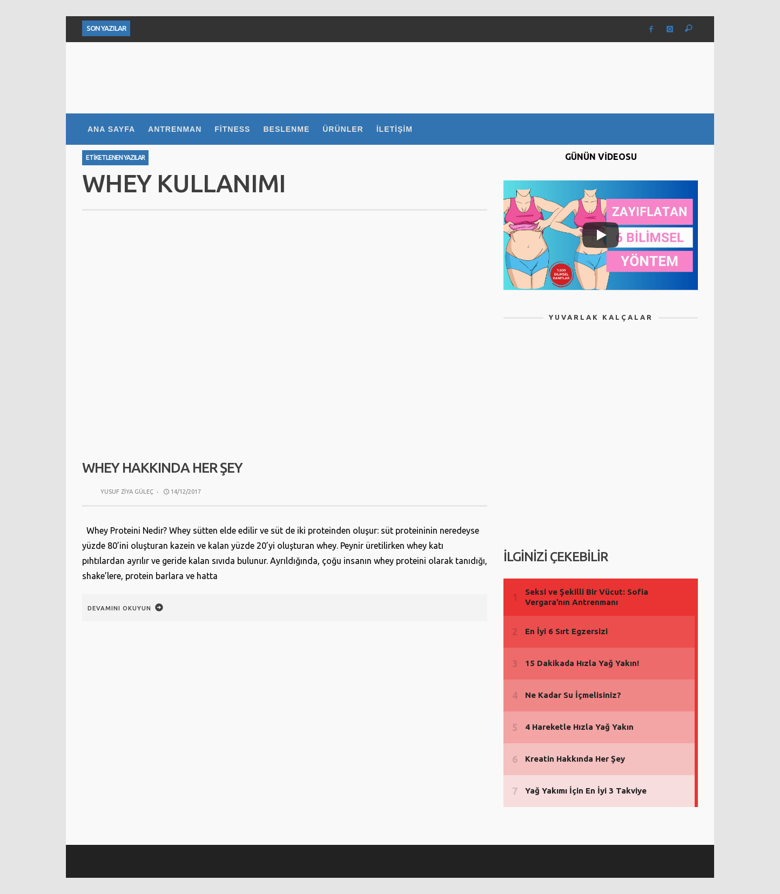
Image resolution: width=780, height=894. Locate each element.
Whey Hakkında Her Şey (162, 467)
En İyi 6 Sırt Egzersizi (566, 631)
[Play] (600, 235)
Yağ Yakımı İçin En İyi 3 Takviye (586, 790)
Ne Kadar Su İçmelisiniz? (573, 695)
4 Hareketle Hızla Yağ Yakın (579, 726)
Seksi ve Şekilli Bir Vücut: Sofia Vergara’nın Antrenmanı (586, 597)
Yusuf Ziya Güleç (126, 491)
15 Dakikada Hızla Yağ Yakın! (582, 663)
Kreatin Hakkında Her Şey (575, 758)
